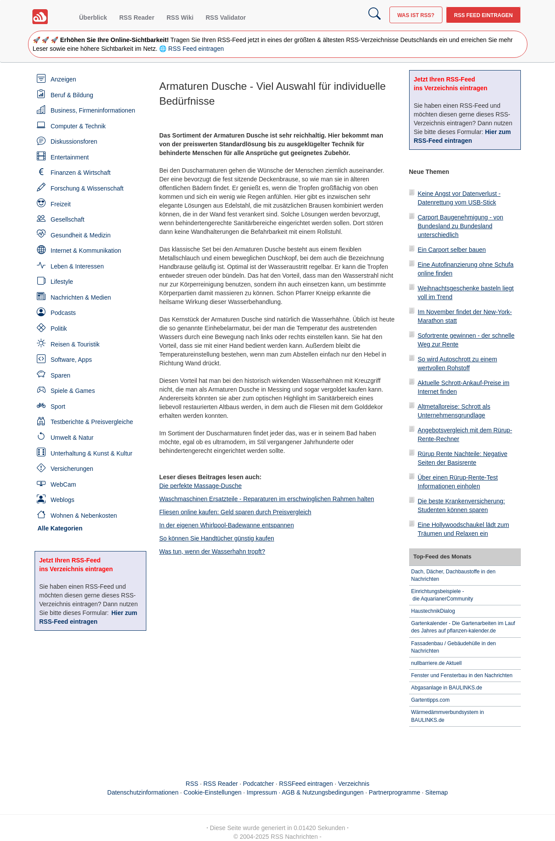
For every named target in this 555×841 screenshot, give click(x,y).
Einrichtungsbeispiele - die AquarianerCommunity (442, 595)
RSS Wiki (179, 17)
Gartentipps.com (430, 700)
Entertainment (70, 157)
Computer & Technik (78, 126)
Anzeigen (63, 79)
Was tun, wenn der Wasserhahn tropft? (212, 551)
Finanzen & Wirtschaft (81, 172)
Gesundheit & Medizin (81, 235)
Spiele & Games (73, 390)
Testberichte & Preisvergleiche (92, 421)
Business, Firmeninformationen (93, 110)
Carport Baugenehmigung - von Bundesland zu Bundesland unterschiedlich (460, 226)
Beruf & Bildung (72, 95)
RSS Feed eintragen (483, 15)
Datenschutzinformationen (143, 792)
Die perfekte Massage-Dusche (200, 485)
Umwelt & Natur (72, 437)
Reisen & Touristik (75, 344)
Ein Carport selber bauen (452, 249)
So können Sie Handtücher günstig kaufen (216, 538)
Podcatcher (258, 783)
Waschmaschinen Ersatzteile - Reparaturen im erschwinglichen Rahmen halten (267, 498)
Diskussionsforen (74, 141)
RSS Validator (225, 17)
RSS (192, 783)
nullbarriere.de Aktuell (436, 663)
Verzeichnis (354, 783)
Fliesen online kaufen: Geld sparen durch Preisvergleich (235, 512)
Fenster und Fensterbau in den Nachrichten (462, 675)
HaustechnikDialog (433, 611)
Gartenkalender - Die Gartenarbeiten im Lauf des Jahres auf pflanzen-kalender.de (463, 627)
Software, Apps (71, 359)
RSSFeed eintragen (306, 783)
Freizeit (61, 204)
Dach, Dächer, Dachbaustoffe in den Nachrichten (453, 575)
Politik (59, 328)
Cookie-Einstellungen (212, 792)
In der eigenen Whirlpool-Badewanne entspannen (226, 525)
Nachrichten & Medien (81, 297)
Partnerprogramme (395, 792)
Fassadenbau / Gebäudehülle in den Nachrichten (453, 647)
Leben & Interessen (77, 266)
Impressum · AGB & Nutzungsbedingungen (305, 792)
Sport (58, 406)
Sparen (61, 375)
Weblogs (62, 499)
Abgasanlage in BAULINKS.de (446, 688)
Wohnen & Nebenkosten (84, 515)
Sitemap (436, 792)
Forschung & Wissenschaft (87, 188)
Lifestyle (62, 281)
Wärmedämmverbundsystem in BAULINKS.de (447, 716)
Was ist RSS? (416, 15)
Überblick (93, 17)
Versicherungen (72, 468)
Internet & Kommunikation (86, 250)
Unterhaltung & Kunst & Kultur (92, 453)
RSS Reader (136, 17)
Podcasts (63, 312)
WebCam (63, 484)
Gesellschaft (68, 219)
